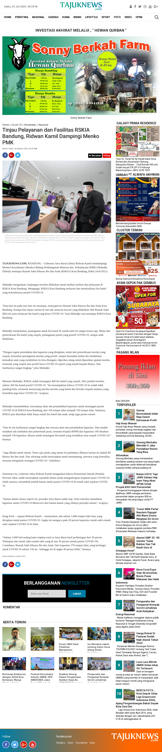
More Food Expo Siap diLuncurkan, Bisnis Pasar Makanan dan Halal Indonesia (137, 576)
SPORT (106, 17)
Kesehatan (30, 124)
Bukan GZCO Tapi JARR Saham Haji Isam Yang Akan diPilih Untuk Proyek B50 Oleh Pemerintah (137, 481)
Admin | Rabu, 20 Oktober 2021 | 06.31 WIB (19, 149)
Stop (106, 155)
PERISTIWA (21, 17)
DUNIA (66, 17)
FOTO (117, 17)
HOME (7, 17)
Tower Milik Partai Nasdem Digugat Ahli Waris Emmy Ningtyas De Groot (147, 513)
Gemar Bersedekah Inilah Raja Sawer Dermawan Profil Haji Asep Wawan (137, 417)
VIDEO (128, 17)
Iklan (92, 742)
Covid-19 (17, 124)
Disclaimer (81, 742)
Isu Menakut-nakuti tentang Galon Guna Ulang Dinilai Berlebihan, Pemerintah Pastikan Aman (99, 651)
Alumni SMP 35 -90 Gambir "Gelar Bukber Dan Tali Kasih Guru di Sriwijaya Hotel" (137, 544)
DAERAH (53, 17)
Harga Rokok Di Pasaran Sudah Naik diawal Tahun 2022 (147, 638)
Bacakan (95, 155)
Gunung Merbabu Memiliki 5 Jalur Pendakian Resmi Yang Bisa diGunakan (136, 449)
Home (5, 124)
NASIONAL (38, 17)
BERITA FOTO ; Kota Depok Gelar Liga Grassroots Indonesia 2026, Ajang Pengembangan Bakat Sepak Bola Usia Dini (137, 698)
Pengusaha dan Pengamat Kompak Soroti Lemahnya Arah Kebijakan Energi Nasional (98, 680)
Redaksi (60, 742)
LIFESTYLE (91, 17)
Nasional (43, 124)
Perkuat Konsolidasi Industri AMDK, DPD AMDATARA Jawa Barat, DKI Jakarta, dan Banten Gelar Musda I (42, 681)
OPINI (139, 17)
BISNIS (77, 17)
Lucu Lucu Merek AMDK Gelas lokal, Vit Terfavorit (147, 665)
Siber (70, 742)
